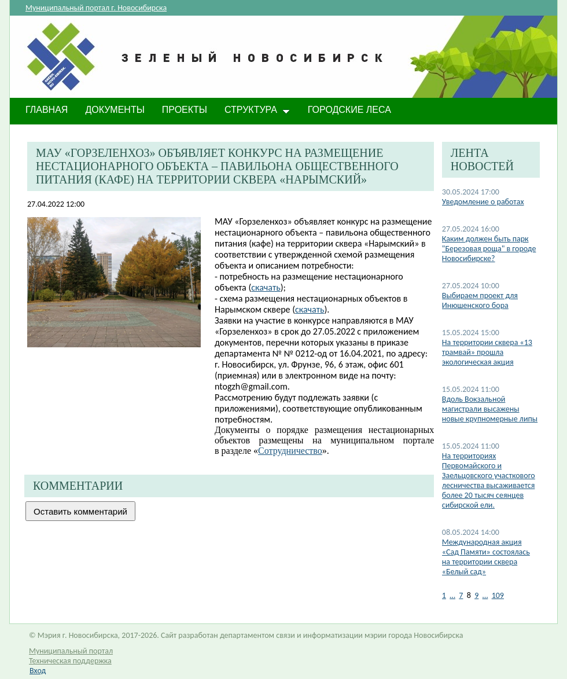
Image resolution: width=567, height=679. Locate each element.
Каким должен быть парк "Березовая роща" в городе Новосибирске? (489, 248)
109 (498, 595)
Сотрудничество (290, 451)
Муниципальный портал (71, 651)
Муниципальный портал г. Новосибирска (96, 8)
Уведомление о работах (483, 202)
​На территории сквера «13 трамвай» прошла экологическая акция (487, 352)
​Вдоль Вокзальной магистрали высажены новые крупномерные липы (489, 409)
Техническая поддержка (70, 661)
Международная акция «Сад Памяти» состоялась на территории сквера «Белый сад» (486, 557)
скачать (265, 287)
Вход (38, 671)
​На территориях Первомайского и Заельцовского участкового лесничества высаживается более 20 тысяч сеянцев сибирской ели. (488, 480)
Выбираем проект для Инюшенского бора (480, 300)
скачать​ (309, 309)
